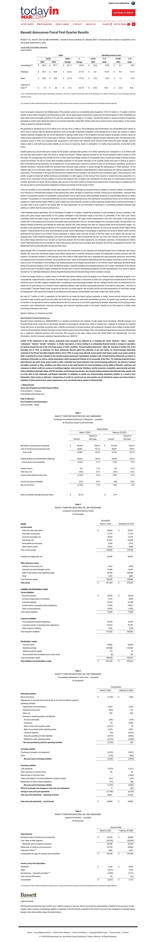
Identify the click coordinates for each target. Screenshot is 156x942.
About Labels (62, 24)
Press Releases (44, 24)
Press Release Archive (42, 933)
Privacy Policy (115, 933)
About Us (91, 24)
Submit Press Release (61, 933)
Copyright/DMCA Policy (98, 933)
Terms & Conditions (79, 933)
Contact (77, 24)
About (29, 933)
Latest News (27, 24)
